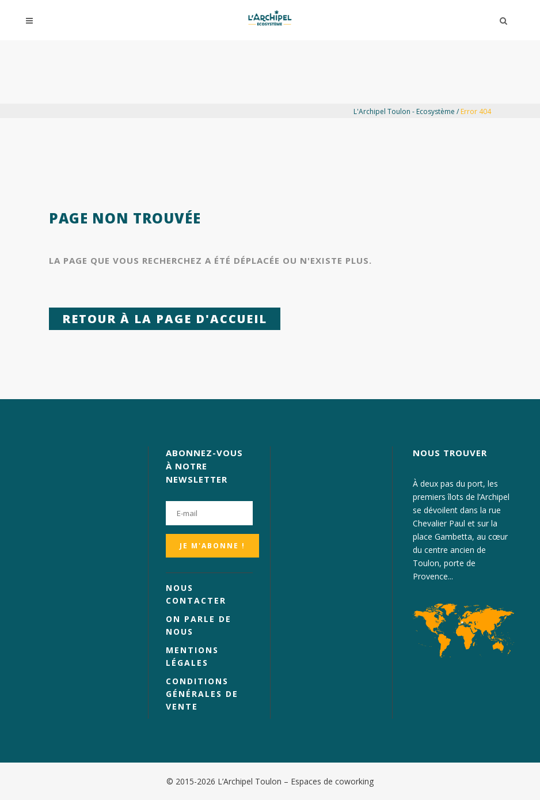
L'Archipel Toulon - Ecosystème (404, 111)
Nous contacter (196, 594)
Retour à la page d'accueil (164, 319)
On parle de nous (198, 625)
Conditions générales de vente (202, 694)
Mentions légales (192, 656)
